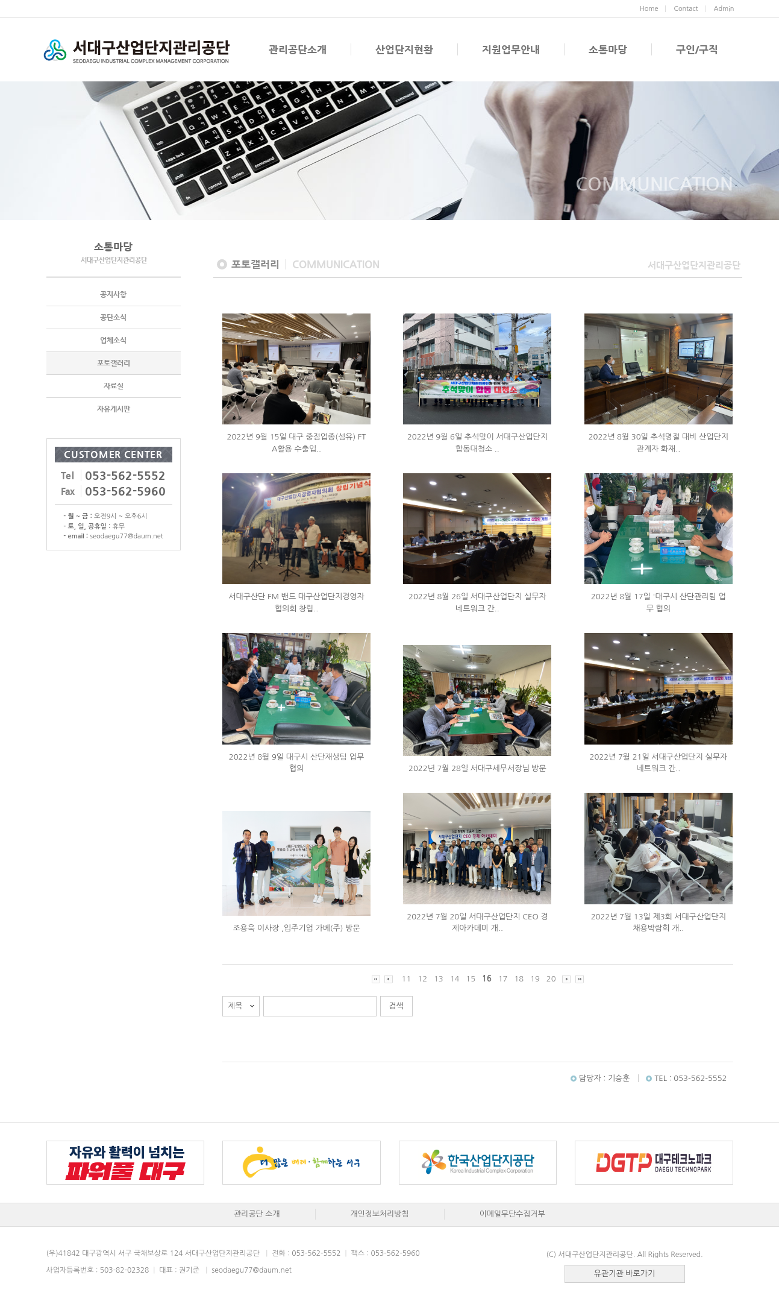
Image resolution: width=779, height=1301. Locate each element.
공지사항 (113, 294)
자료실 (114, 386)
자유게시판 (113, 409)
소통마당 (608, 49)
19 (535, 979)
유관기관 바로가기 (624, 1273)
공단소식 (113, 317)
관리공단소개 (298, 49)
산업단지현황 (404, 49)
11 (406, 979)
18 (519, 979)
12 (422, 979)
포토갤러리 (113, 363)
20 (551, 979)
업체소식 (113, 340)
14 (455, 979)
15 (470, 979)
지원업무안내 (511, 49)
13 (438, 979)
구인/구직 (697, 49)
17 (503, 979)
